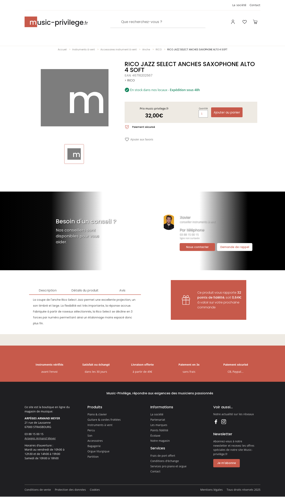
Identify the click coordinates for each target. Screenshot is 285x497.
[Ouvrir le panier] (255, 22)
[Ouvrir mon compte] (233, 22)
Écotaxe (155, 435)
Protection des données (70, 489)
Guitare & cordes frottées (104, 419)
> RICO (130, 80)
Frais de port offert (162, 455)
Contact (255, 5)
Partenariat (157, 419)
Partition (93, 456)
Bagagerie (94, 446)
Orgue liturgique (98, 451)
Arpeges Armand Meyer (40, 438)
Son (89, 435)
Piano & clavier (97, 414)
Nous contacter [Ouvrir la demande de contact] (197, 247)
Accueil (62, 49)
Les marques (158, 425)
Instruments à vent (83, 49)
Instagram (223, 421)
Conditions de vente (38, 489)
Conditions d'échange (164, 461)
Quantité (203, 108)
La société (239, 5)
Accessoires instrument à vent (118, 49)
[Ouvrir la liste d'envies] (244, 22)
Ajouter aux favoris (139, 139)
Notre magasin (160, 441)
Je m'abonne (226, 463)
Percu (91, 430)
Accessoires (95, 441)
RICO (159, 49)
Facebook (215, 421)
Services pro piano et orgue (168, 466)
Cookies (95, 489)
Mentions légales (211, 489)
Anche (146, 49)
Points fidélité (159, 430)
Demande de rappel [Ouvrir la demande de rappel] (234, 247)
